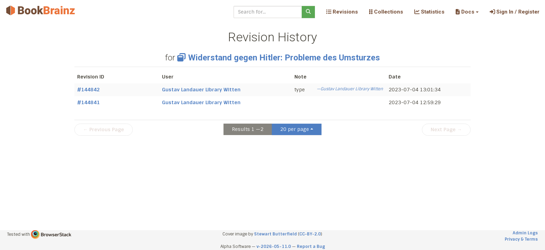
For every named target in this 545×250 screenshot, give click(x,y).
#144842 (88, 89)
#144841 (88, 102)
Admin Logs (525, 233)
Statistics (429, 12)
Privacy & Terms (521, 239)
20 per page (294, 129)
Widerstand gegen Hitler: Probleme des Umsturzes (278, 57)
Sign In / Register (514, 12)
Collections (386, 12)
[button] (467, 12)
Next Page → (446, 129)
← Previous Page (103, 129)
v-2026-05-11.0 (274, 246)
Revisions (342, 12)
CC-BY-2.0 (310, 234)
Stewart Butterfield (275, 234)
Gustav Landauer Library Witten (201, 89)
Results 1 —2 (247, 129)
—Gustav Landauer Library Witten (350, 89)
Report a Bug (311, 246)
